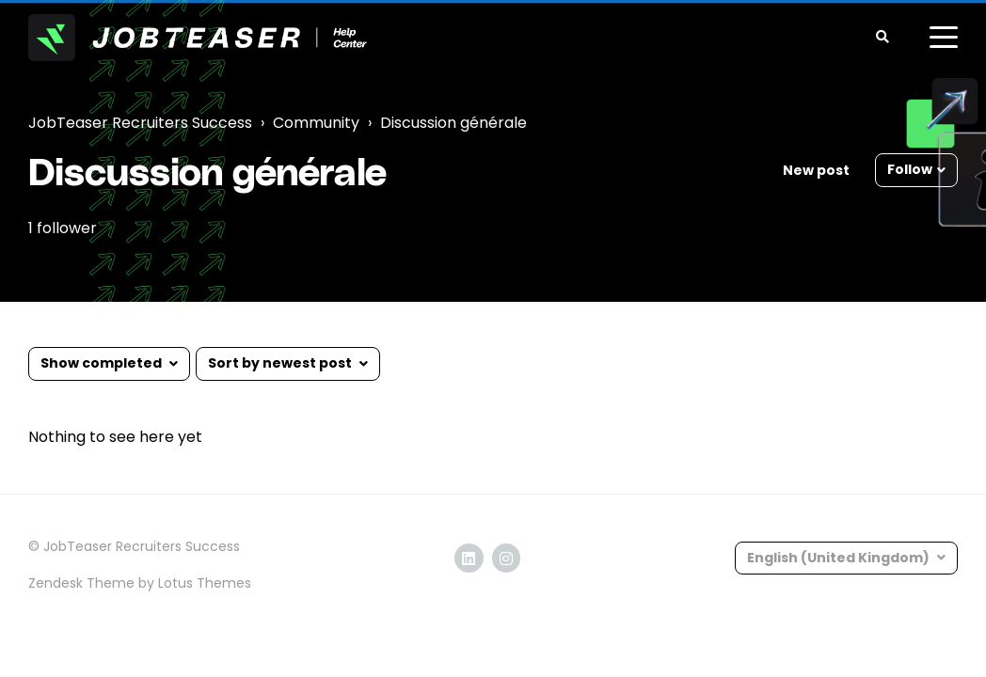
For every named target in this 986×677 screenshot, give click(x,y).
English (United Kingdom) (839, 557)
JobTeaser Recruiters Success (140, 123)
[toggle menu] (944, 38)
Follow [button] (909, 169)
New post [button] (816, 170)
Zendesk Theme (81, 583)
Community (316, 123)
